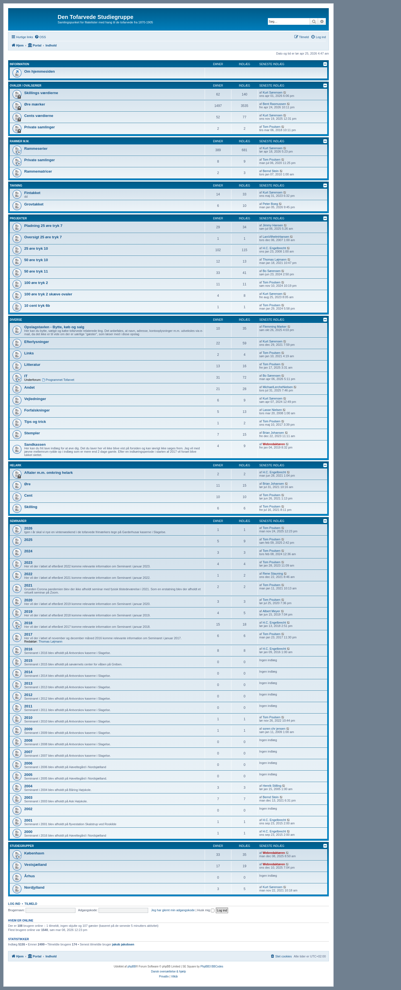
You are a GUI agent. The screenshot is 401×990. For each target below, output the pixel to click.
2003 (28, 797)
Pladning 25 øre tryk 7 (43, 226)
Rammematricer (38, 171)
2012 (28, 695)
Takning (16, 185)
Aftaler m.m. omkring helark (48, 473)
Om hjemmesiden (39, 71)
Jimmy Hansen (273, 225)
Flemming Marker (275, 326)
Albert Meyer (271, 611)
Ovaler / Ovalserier (25, 85)
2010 (28, 717)
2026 (28, 528)
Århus (29, 876)
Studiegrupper (22, 845)
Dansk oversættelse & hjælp (168, 971)
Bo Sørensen (271, 271)
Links (29, 353)
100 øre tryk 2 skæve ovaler (48, 294)
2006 (28, 763)
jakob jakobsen (123, 944)
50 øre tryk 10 (36, 260)
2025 (28, 540)
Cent (28, 495)
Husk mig (205, 910)
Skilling (30, 507)
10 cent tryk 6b (37, 305)
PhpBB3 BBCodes (211, 966)
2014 (28, 672)
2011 (28, 706)
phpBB (132, 966)
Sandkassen (35, 444)
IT (26, 376)
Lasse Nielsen (272, 409)
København (34, 853)
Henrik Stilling (272, 785)
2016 (28, 649)
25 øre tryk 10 (36, 248)
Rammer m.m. (19, 141)
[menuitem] (40, 37)
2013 (28, 683)
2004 (28, 786)
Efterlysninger (36, 342)
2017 (28, 634)
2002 (28, 809)
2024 (28, 551)
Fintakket (32, 193)
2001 (28, 820)
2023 (28, 562)
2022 (28, 574)
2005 (28, 775)
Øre (27, 484)
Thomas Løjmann (275, 259)
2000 (28, 832)
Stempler (32, 433)
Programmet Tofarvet (58, 379)
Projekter (18, 218)
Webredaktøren (274, 444)
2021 (28, 585)
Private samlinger (39, 127)
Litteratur (32, 364)
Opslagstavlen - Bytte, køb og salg (54, 327)
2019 (28, 611)
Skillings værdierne (41, 93)
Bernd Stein (270, 171)
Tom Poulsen (271, 126)
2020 (28, 600)
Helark (15, 465)
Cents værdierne (38, 116)
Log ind (14, 903)
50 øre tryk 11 (36, 271)
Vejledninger (35, 399)
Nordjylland (34, 887)
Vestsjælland (35, 864)
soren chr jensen (274, 728)
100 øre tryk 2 (36, 283)
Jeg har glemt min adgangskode (173, 910)
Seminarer (18, 521)
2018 (28, 623)
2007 (28, 752)
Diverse (16, 319)
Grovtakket (33, 204)
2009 (28, 729)
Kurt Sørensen (272, 92)
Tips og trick (35, 422)
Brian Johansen (273, 432)
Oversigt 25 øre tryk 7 (43, 237)
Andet (29, 387)
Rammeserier (36, 148)
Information (19, 64)
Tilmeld (31, 903)
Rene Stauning (273, 573)
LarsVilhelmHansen (276, 236)
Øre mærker (34, 104)
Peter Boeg (270, 203)
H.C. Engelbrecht (274, 248)
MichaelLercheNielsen (278, 387)
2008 (28, 740)
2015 (28, 660)
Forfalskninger (37, 410)
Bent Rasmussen (274, 104)
